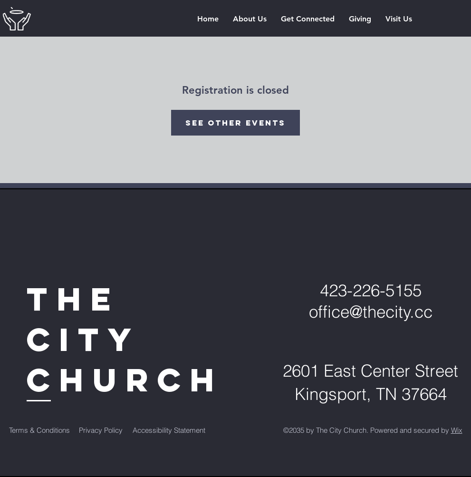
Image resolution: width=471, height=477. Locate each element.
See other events (235, 122)
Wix (456, 430)
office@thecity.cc (371, 312)
